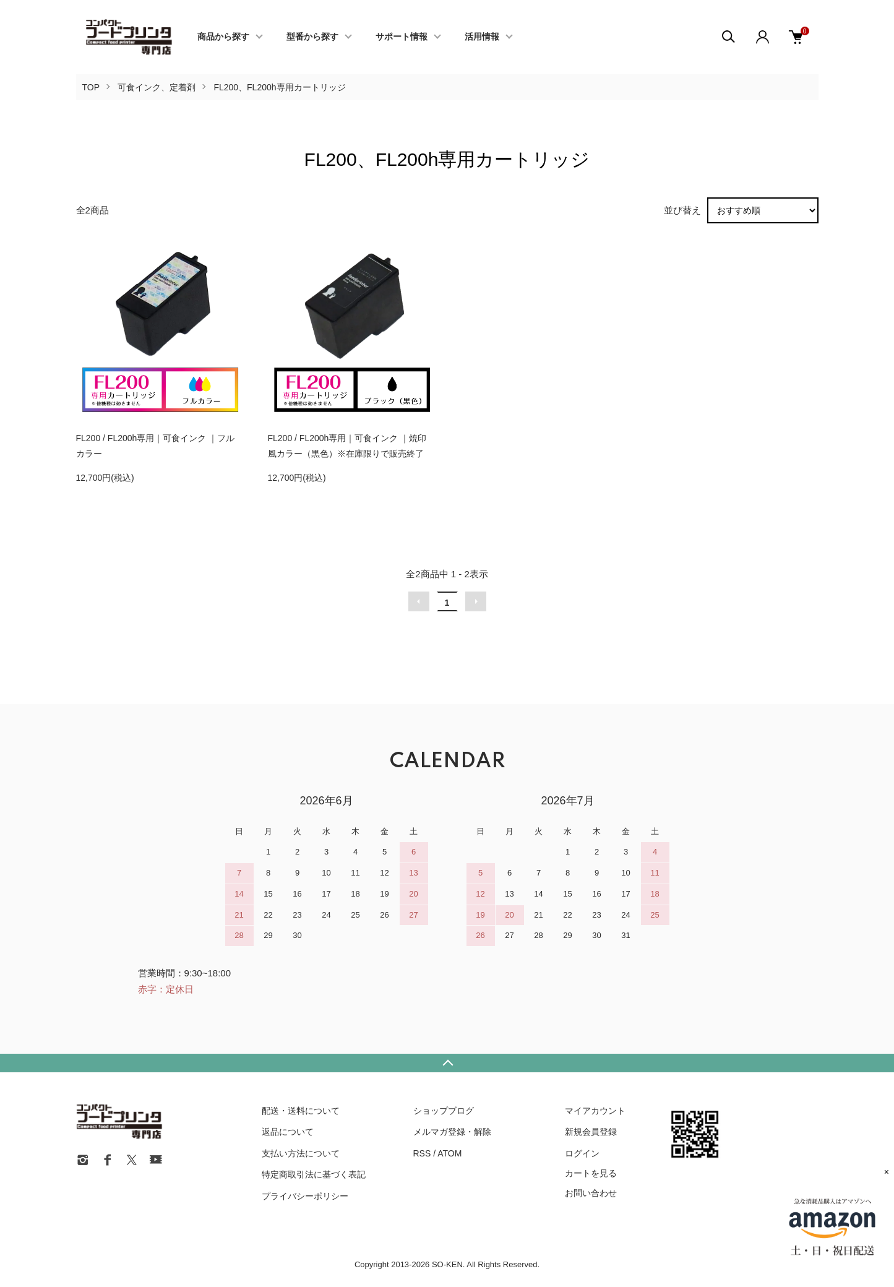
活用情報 (482, 37)
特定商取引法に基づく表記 (314, 1174)
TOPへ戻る (447, 1063)
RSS (422, 1153)
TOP (91, 87)
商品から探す (223, 37)
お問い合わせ (591, 1193)
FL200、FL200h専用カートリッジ (279, 87)
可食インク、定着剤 (157, 87)
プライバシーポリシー (305, 1196)
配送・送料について (301, 1111)
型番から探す (312, 37)
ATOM (449, 1153)
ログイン (582, 1153)
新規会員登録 (591, 1132)
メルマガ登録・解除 (452, 1132)
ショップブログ (443, 1111)
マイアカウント (595, 1111)
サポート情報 (402, 37)
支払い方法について (301, 1153)
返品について (288, 1132)
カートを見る (591, 1173)
